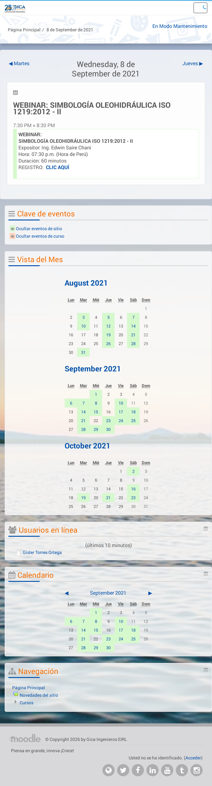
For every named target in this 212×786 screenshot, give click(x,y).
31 (83, 352)
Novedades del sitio (39, 695)
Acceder (193, 758)
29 (96, 429)
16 (133, 488)
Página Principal (24, 30)
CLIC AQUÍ (57, 167)
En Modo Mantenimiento (179, 26)
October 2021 (88, 446)
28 (133, 343)
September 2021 (93, 369)
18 (133, 411)
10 (83, 325)
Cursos (26, 703)
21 (133, 334)
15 (96, 411)
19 (108, 334)
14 (133, 325)
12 (108, 325)
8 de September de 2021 (70, 30)
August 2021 (86, 283)
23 (108, 420)
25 (133, 420)
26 (108, 343)
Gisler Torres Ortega (39, 552)
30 (108, 429)
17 (121, 411)
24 (121, 420)
